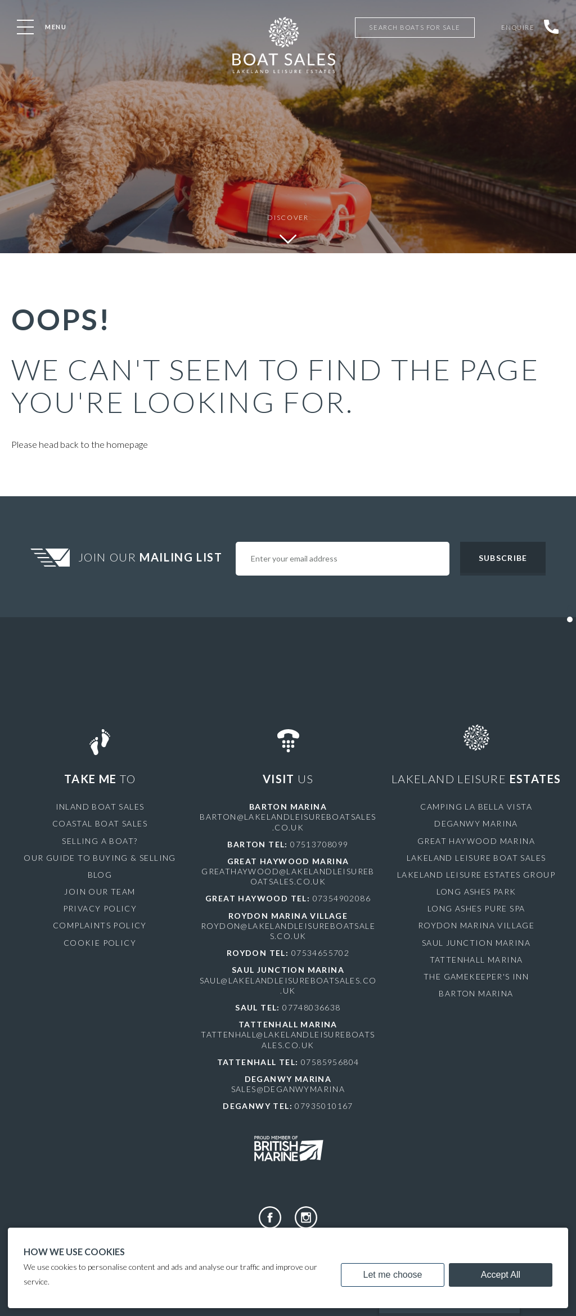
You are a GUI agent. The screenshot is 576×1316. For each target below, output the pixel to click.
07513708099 (319, 844)
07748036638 (311, 1007)
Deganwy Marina (476, 823)
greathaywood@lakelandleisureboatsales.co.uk (288, 876)
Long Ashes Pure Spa (476, 908)
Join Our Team (99, 891)
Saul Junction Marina (476, 942)
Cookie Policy (100, 942)
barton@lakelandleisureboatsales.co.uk (288, 822)
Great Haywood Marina (476, 841)
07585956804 (330, 1062)
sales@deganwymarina (288, 1089)
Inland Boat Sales (100, 806)
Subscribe (503, 558)
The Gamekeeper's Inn (476, 976)
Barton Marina (476, 993)
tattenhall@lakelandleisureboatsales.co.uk (288, 1039)
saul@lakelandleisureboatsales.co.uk (288, 985)
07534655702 (320, 953)
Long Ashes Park (476, 891)
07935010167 (324, 1106)
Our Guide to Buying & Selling (100, 858)
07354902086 (342, 898)
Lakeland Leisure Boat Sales (476, 858)
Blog (100, 874)
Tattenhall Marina (476, 959)
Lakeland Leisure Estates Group (476, 874)
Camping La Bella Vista (476, 806)
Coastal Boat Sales (99, 823)
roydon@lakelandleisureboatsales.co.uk (288, 931)
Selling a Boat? (99, 841)
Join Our (152, 557)
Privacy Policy (100, 908)
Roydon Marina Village (476, 925)
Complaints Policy (100, 925)
